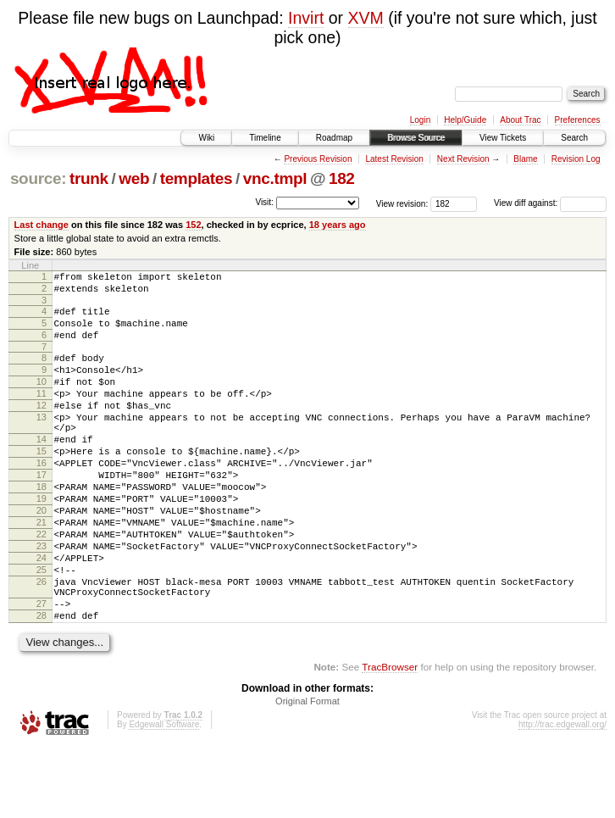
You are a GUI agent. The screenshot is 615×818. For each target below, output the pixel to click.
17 (41, 513)
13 (41, 442)
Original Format (307, 772)
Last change (41, 225)
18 (41, 527)
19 (41, 542)
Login (420, 120)
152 (193, 225)
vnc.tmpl (275, 178)
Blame (525, 159)
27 (41, 670)
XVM (366, 17)
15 (41, 484)
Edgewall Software (164, 795)
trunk (88, 178)
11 (41, 414)
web (134, 178)
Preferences (578, 120)
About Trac (520, 120)
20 (41, 556)
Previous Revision (318, 159)
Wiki (206, 137)
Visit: (264, 202)
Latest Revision (394, 159)
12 (41, 428)
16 (41, 498)
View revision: (402, 203)
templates (196, 178)
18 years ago (337, 225)
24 (41, 614)
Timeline (264, 137)
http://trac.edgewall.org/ (562, 795)
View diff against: (550, 203)
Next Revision (463, 159)
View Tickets (502, 137)
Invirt (306, 17)
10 (41, 399)
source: (38, 178)
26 (41, 642)
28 (41, 684)
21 (41, 570)
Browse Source (416, 137)
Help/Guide (465, 120)
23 (41, 599)
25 (41, 628)
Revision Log (576, 159)
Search (574, 137)
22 (41, 585)
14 (41, 470)
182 (342, 178)
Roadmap (334, 137)
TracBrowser (390, 737)
